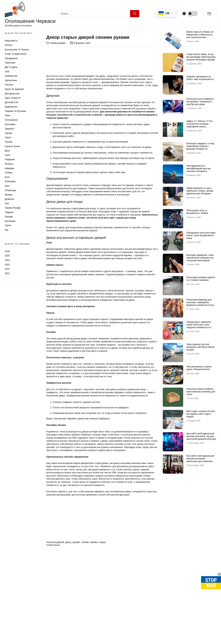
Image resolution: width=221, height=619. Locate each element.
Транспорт (10, 62)
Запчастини (11, 80)
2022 (7, 269)
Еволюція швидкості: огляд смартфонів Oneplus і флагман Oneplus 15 (200, 146)
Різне (7, 115)
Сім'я (7, 155)
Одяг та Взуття (12, 98)
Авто (7, 186)
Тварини (9, 212)
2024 (7, 260)
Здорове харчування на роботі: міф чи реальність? (200, 77)
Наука (8, 137)
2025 (7, 255)
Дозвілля (9, 199)
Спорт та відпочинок (15, 54)
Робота (8, 45)
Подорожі (10, 159)
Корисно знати (12, 146)
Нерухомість (11, 40)
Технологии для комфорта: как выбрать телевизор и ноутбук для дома (200, 102)
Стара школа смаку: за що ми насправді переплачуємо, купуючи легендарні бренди (201, 57)
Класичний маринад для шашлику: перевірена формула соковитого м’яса (200, 302)
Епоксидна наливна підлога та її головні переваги (200, 278)
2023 (7, 264)
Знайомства (11, 76)
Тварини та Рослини (15, 111)
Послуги (9, 84)
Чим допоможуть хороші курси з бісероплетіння (199, 368)
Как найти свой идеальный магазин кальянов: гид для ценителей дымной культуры (201, 436)
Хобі (7, 71)
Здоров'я (9, 128)
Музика (8, 194)
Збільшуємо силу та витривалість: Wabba (197, 211)
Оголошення (11, 120)
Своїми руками (12, 208)
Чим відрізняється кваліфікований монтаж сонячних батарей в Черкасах (198, 169)
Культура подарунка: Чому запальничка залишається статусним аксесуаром (200, 258)
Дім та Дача (11, 67)
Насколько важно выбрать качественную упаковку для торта (200, 392)
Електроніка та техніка (17, 49)
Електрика (10, 181)
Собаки (8, 172)
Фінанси (9, 164)
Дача (7, 150)
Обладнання (11, 58)
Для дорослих (12, 93)
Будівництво (11, 106)
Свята (8, 225)
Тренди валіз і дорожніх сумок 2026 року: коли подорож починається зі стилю (198, 326)
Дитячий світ (11, 102)
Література (10, 190)
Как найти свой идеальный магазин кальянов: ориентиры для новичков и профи (200, 460)
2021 (7, 273)
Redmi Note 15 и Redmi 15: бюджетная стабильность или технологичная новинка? (200, 36)
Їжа (6, 230)
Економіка (10, 124)
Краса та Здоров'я (14, 89)
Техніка (8, 142)
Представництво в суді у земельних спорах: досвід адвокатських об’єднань (199, 191)
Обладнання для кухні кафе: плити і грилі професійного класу (201, 235)
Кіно (7, 203)
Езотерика (10, 221)
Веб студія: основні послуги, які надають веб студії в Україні (200, 414)
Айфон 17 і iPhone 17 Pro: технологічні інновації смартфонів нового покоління (199, 125)
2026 (7, 251)
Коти (7, 177)
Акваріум (9, 168)
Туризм (8, 133)
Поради (9, 216)
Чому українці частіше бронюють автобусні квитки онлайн (200, 347)
